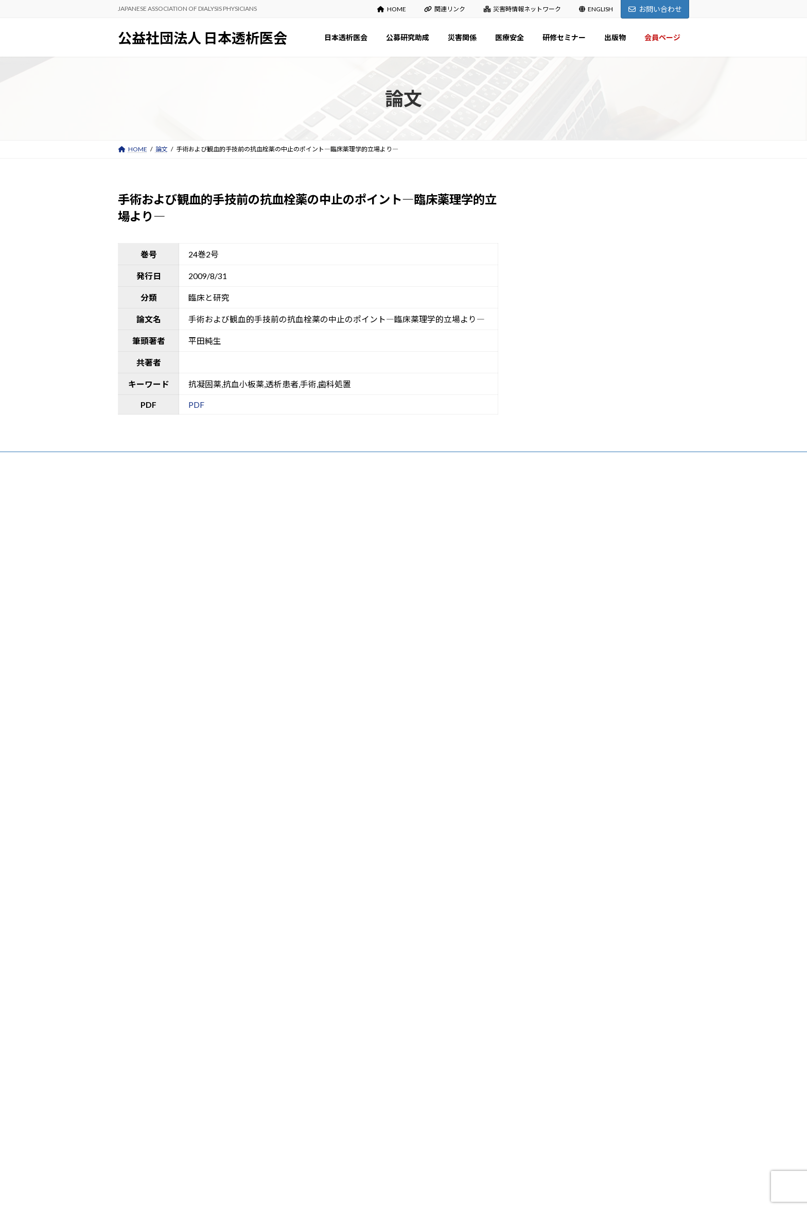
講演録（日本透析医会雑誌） (366, 998)
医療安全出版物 (347, 917)
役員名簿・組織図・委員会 (363, 613)
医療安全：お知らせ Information (370, 897)
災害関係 (332, 775)
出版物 (329, 1039)
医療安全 (332, 876)
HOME (391, 9)
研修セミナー (338, 958)
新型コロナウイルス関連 (360, 937)
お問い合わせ (655, 9)
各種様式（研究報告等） (360, 755)
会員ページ (335, 1140)
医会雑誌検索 (344, 1079)
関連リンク (444, 9)
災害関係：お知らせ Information (370, 796)
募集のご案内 (344, 714)
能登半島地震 (344, 836)
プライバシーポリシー (158, 464)
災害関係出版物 (347, 816)
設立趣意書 (341, 593)
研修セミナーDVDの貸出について (372, 1019)
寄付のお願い (344, 654)
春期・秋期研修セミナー (360, 978)
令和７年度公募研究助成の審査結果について (580, 564)
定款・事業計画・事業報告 (363, 633)
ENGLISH (596, 9)
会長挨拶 (338, 552)
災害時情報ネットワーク (522, 9)
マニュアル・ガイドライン (363, 1120)
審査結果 (338, 734)
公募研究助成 (338, 694)
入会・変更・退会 (350, 674)
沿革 (332, 572)
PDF (196, 404)
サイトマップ (228, 464)
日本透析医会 (338, 532)
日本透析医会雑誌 (350, 1059)
